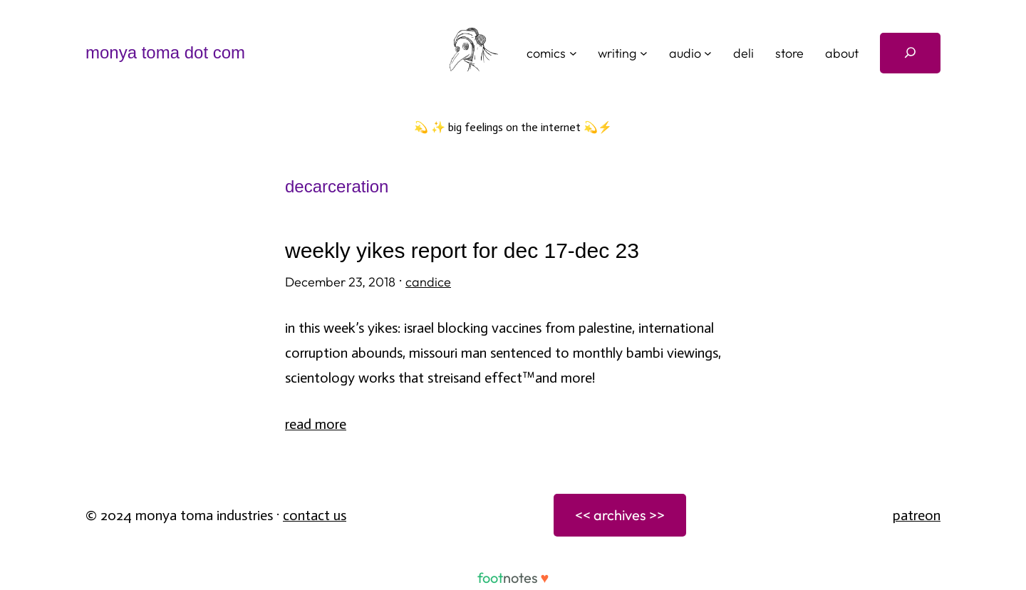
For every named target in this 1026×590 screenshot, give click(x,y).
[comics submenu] (573, 53)
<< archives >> (620, 515)
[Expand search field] (910, 53)
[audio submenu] (708, 53)
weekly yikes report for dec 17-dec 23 (462, 250)
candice (428, 282)
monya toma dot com (165, 52)
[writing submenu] (644, 53)
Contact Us (314, 515)
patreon (916, 515)
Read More (315, 424)
